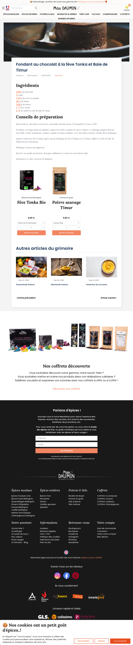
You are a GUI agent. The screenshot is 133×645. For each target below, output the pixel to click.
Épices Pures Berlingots (22, 498)
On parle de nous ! (20, 534)
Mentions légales (48, 531)
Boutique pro (75, 528)
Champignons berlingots (23, 515)
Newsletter (74, 542)
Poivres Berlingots (19, 507)
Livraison (44, 528)
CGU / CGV (45, 534)
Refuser (101, 641)
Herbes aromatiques (21, 512)
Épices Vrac (45, 496)
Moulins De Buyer (76, 496)
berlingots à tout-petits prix (107, 1)
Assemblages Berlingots (22, 501)
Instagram (73, 537)
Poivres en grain (76, 498)
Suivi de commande (106, 528)
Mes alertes (102, 537)
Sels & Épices (75, 501)
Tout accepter (120, 641)
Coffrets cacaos (105, 498)
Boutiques (73, 531)
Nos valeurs (16, 537)
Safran (43, 501)
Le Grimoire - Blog (19, 542)
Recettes (58, 75)
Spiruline (44, 507)
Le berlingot (16, 531)
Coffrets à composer (107, 496)
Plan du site (45, 542)
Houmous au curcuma (96, 284)
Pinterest (73, 539)
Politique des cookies (50, 537)
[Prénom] (66, 438)
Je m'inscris (66, 450)
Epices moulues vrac (21, 496)
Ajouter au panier (31, 233)
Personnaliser (83, 641)
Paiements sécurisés (49, 539)
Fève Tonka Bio (31, 202)
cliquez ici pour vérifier (91, 557)
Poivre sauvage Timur (66, 205)
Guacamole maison (25, 284)
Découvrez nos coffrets (66, 388)
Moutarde (44, 498)
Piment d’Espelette (20, 504)
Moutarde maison (59, 284)
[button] (127, 8)
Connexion (102, 531)
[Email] (66, 444)
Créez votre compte (106, 534)
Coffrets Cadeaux (105, 501)
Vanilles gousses (48, 504)
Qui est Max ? (17, 528)
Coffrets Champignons (108, 504)
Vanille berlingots (19, 510)
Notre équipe (17, 539)
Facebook (73, 534)
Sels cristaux (74, 504)
